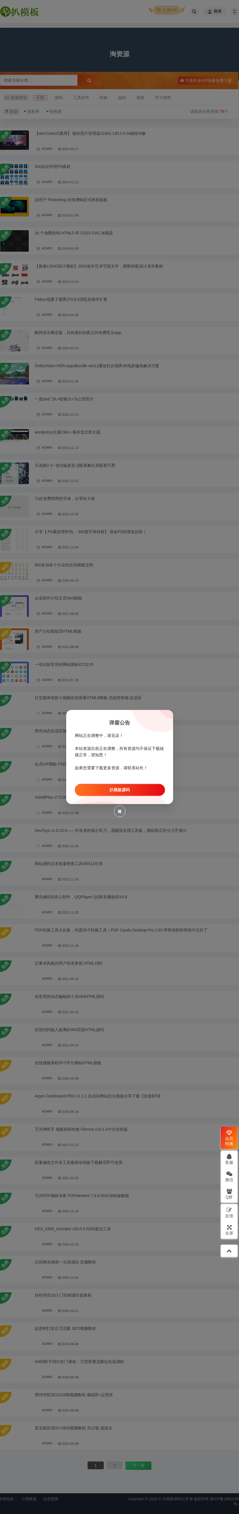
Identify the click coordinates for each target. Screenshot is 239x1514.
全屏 (229, 1229)
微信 (229, 1176)
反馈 (229, 1212)
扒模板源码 (120, 789)
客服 (229, 1159)
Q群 (229, 1193)
